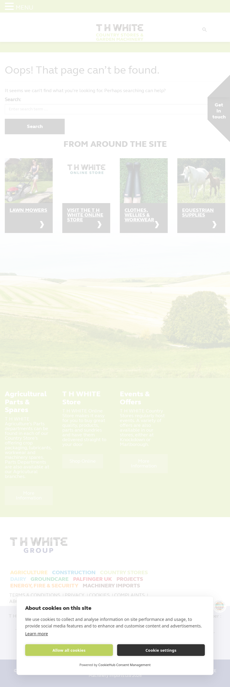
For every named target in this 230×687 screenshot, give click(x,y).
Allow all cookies (69, 650)
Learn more (36, 633)
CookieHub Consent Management (124, 664)
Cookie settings (161, 650)
